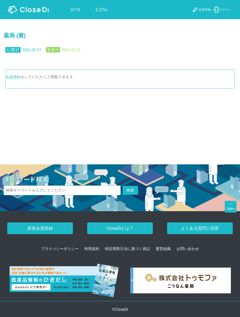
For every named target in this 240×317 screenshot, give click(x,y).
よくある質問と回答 (200, 228)
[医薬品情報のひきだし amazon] (64, 282)
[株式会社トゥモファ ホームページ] (180, 282)
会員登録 (13, 77)
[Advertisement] (120, 123)
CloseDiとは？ (120, 228)
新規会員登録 (40, 228)
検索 (130, 190)
